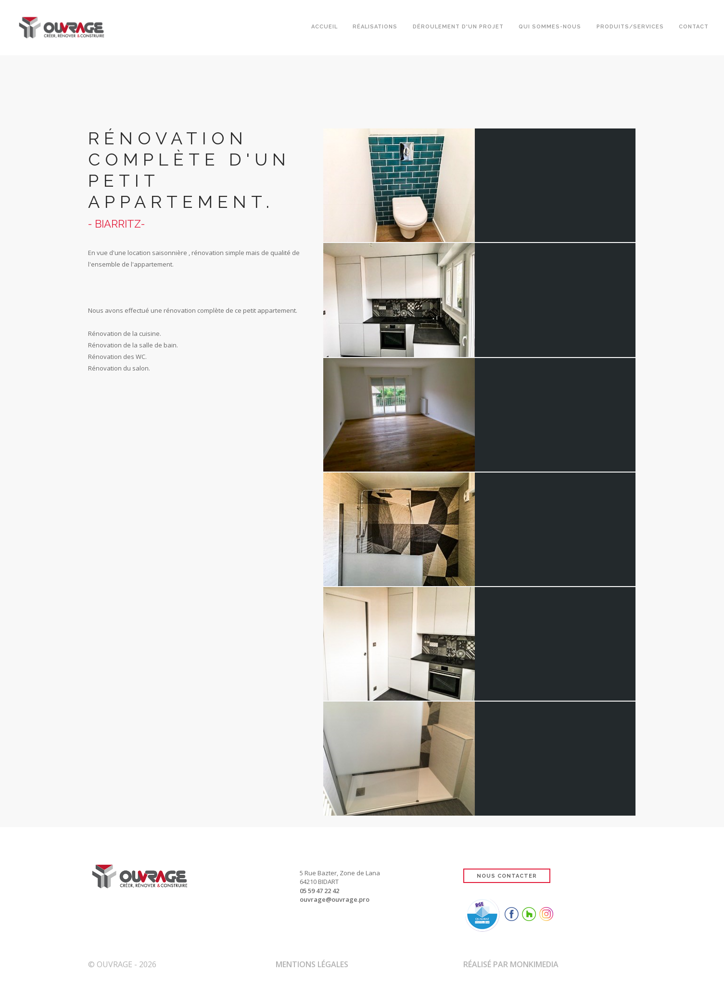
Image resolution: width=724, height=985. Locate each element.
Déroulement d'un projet (457, 28)
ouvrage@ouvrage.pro (334, 899)
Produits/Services (629, 28)
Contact (694, 28)
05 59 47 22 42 (319, 890)
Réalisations (374, 28)
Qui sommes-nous (549, 28)
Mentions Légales (312, 964)
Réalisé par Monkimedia (511, 964)
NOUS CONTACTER (507, 876)
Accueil (323, 28)
